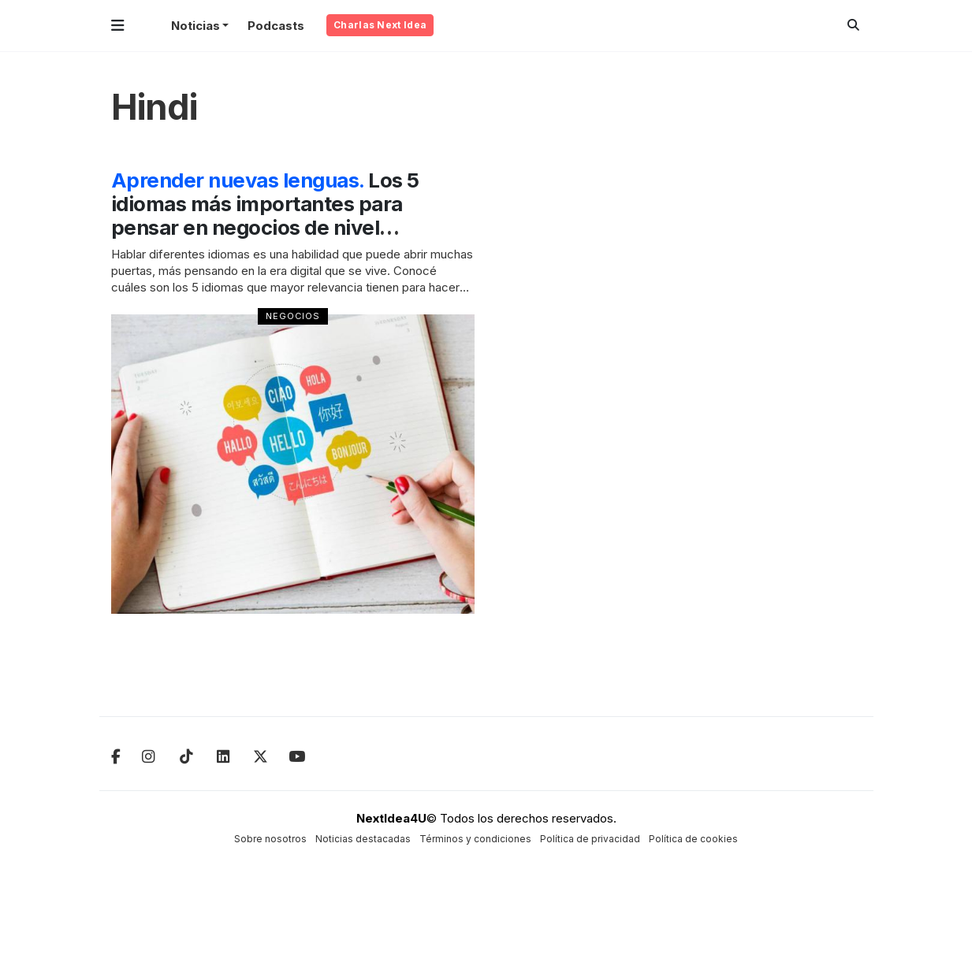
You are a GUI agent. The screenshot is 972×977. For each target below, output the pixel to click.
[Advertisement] (776, 405)
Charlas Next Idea (379, 25)
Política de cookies (693, 839)
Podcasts (276, 25)
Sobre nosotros (270, 839)
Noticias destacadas (363, 839)
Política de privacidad (590, 839)
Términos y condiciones (475, 839)
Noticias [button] (195, 25)
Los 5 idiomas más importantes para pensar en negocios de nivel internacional (269, 215)
